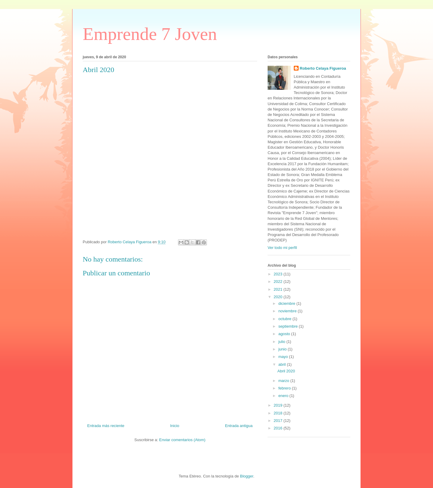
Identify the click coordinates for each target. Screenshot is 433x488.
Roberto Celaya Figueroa (323, 68)
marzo (284, 380)
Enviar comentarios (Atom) (182, 440)
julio (282, 341)
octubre (285, 319)
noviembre (288, 311)
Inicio (174, 425)
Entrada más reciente (105, 425)
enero (284, 395)
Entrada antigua (239, 425)
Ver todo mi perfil (282, 247)
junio (283, 349)
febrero (285, 388)
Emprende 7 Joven (150, 34)
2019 (279, 405)
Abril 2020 (286, 371)
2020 (279, 297)
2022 (279, 281)
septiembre (288, 326)
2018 (279, 413)
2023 (279, 274)
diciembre (287, 303)
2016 (279, 428)
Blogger (246, 476)
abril (282, 364)
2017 (279, 420)
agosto (284, 334)
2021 (279, 289)
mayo (283, 356)
